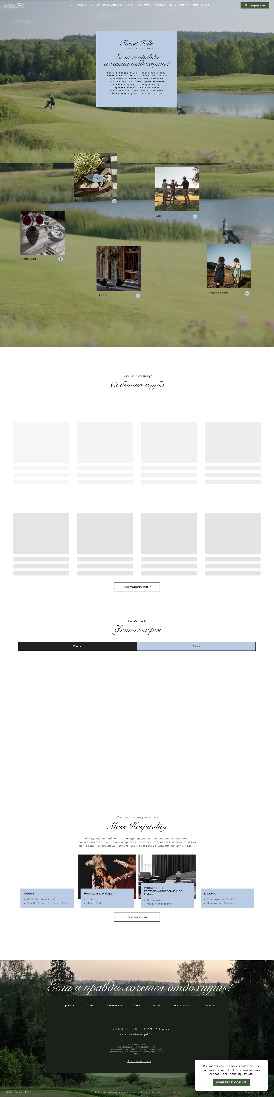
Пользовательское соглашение (161, 1092)
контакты (201, 5)
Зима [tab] (196, 646)
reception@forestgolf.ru (137, 1034)
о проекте (79, 5)
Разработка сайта (256, 1092)
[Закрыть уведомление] (264, 1063)
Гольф (90, 1005)
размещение (112, 5)
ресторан (144, 5)
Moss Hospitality (139, 1061)
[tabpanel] (137, 719)
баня (129, 5)
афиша (160, 5)
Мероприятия (181, 1005)
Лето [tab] (77, 646)
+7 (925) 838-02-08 (124, 1029)
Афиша (156, 1005)
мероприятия (179, 4)
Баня (137, 1005)
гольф (95, 5)
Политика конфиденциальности (115, 1092)
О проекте (67, 1005)
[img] (123, 1017)
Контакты (208, 1005)
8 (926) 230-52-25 (156, 1029)
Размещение (114, 1005)
